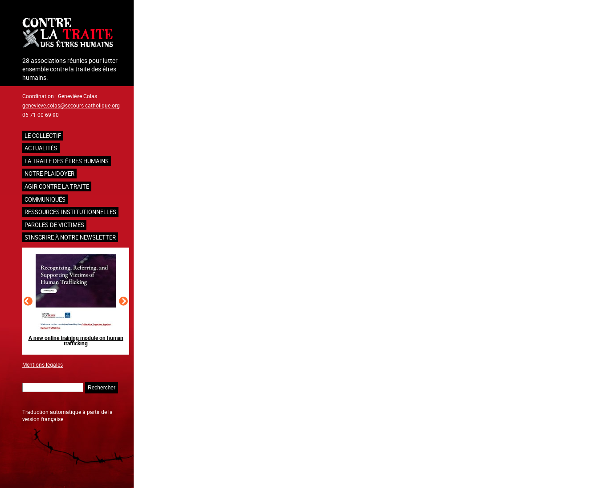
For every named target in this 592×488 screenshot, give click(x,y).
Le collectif (42, 136)
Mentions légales (42, 364)
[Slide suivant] (123, 301)
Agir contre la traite (56, 186)
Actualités (40, 148)
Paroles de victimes (54, 225)
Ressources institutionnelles (70, 212)
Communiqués (44, 199)
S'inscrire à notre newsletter (70, 237)
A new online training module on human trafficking (76, 340)
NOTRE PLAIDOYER (49, 174)
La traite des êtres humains (66, 161)
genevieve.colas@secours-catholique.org (71, 105)
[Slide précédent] (28, 301)
